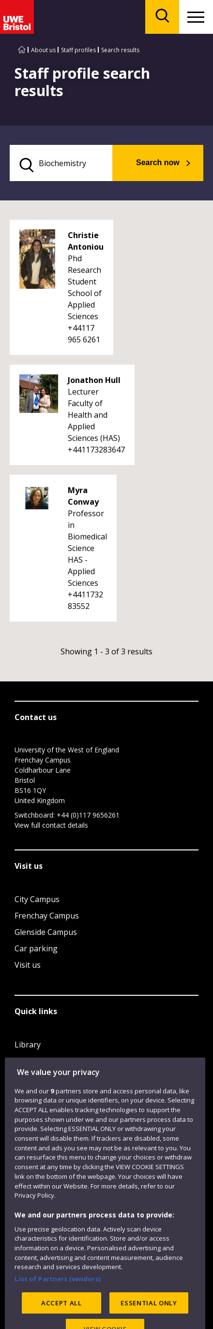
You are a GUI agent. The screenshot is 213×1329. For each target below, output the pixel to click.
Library (28, 1044)
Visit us (28, 965)
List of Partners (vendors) (58, 1304)
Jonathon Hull (94, 380)
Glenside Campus (46, 932)
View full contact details (51, 825)
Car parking (36, 948)
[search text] (61, 163)
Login (25, 1077)
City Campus (37, 899)
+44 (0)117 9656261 (88, 815)
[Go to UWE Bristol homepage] (22, 50)
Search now (158, 162)
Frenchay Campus (47, 915)
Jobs (22, 1061)
